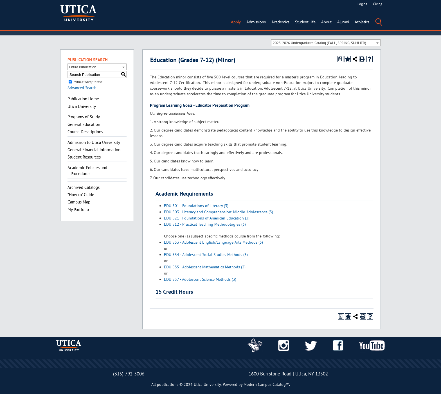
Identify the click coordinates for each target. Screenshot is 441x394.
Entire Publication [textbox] (82, 67)
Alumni (343, 21)
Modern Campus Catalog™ (266, 384)
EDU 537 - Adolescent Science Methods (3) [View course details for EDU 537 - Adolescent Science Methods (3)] (200, 279)
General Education (84, 124)
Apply (236, 21)
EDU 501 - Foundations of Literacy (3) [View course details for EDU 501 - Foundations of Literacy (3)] (196, 205)
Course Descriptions (85, 131)
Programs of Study (84, 116)
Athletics (362, 21)
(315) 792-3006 (128, 374)
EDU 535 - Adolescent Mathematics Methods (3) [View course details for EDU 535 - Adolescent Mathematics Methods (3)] (205, 267)
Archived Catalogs (84, 187)
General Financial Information (94, 149)
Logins (362, 4)
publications (167, 384)
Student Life (305, 21)
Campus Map (79, 202)
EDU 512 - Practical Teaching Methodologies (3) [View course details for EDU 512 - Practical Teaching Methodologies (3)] (205, 224)
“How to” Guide (81, 194)
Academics (280, 21)
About (326, 21)
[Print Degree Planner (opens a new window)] (340, 59)
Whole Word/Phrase (88, 82)
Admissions (256, 21)
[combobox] (326, 42)
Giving (377, 4)
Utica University (82, 106)
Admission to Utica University (94, 142)
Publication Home (83, 98)
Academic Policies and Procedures (87, 170)
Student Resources (84, 157)
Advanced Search (82, 87)
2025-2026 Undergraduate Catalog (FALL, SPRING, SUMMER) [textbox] (319, 42)
